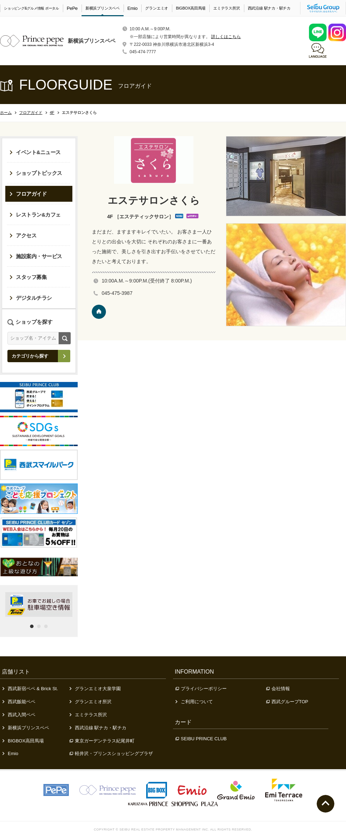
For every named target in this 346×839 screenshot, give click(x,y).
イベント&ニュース (35, 152)
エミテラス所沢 (226, 8)
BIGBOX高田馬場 (190, 8)
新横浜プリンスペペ (102, 8)
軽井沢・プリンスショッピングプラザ (111, 753)
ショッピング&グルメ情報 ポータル (31, 8)
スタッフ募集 (28, 277)
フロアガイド (30, 112)
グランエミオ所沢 (91, 701)
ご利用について (194, 701)
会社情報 (278, 688)
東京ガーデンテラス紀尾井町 (102, 740)
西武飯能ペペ (18, 701)
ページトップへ (325, 804)
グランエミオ (156, 8)
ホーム (6, 112)
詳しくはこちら (226, 36)
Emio (132, 8)
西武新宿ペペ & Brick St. (30, 688)
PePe (72, 8)
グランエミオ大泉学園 (95, 688)
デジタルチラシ (31, 298)
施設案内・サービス (36, 256)
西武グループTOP (287, 701)
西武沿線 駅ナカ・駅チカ (269, 8)
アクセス (23, 235)
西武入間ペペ (18, 714)
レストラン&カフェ (35, 215)
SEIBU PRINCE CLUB (201, 738)
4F (52, 112)
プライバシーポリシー (201, 688)
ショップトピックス (36, 173)
